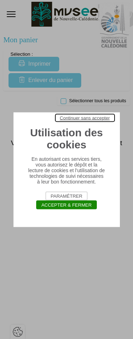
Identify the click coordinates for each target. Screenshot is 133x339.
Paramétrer (66, 195)
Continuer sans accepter (85, 117)
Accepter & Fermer (66, 204)
